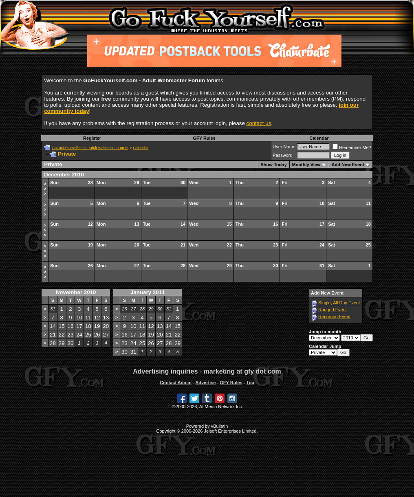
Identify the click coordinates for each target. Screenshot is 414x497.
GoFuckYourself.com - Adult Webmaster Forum (90, 148)
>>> (45, 188)
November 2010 (76, 292)
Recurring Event (334, 316)
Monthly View (306, 164)
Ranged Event (332, 309)
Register (92, 138)
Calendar (319, 138)
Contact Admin (176, 382)
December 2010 (64, 175)
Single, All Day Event (339, 302)
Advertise (205, 382)
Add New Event (348, 164)
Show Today (274, 164)
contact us (259, 123)
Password (282, 155)
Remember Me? (352, 147)
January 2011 (147, 292)
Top (250, 382)
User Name (284, 146)
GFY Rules (204, 138)
